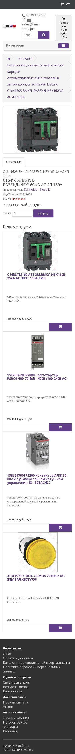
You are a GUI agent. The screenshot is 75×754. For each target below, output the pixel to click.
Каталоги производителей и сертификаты (36, 662)
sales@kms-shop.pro (31, 26)
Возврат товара (16, 687)
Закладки (10, 727)
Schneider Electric (37, 189)
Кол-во (7, 213)
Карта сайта (12, 691)
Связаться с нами (16, 682)
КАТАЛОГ (26, 59)
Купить (43, 213)
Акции (8, 706)
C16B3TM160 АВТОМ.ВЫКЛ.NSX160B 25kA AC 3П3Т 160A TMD (36, 276)
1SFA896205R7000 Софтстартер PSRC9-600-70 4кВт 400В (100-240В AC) (37, 377)
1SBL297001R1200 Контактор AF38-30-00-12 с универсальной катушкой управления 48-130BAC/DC (37, 479)
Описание (14, 162)
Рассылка (10, 731)
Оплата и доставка (18, 658)
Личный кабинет (16, 718)
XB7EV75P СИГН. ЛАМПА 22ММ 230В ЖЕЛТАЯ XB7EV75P (36, 578)
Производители (15, 702)
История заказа (15, 722)
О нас (7, 654)
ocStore (24, 745)
